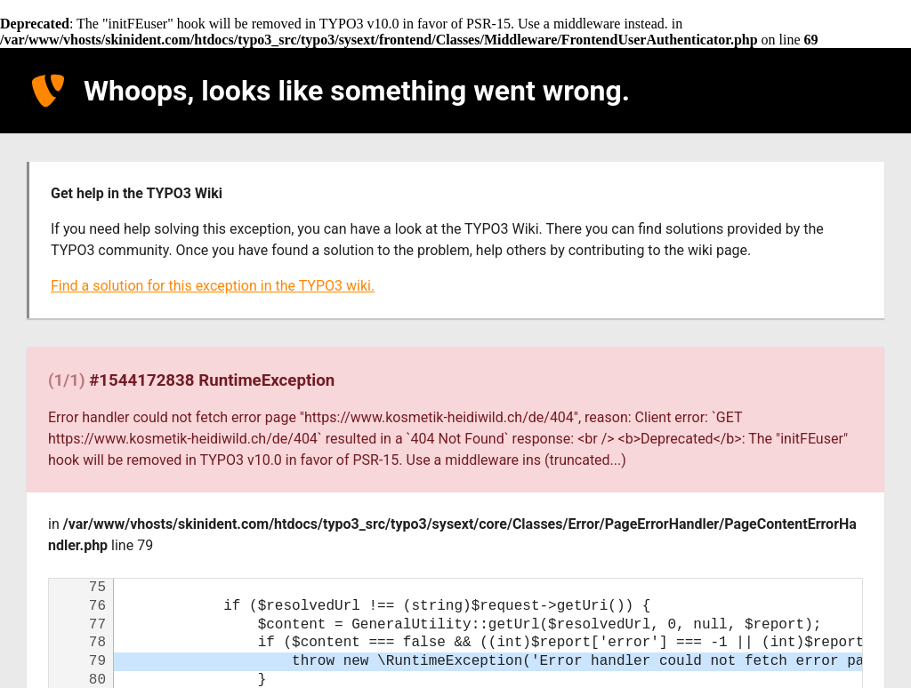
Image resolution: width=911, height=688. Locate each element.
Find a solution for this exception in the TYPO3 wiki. (213, 285)
